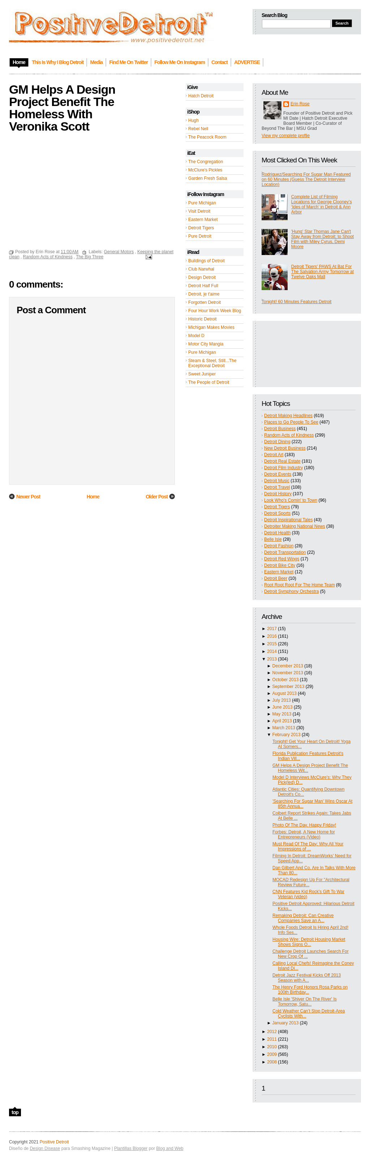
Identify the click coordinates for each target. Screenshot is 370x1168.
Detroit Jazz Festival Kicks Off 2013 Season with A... (306, 978)
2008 (272, 1062)
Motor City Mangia (205, 344)
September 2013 (288, 686)
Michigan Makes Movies (211, 327)
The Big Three (89, 256)
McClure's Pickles (205, 170)
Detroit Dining (277, 441)
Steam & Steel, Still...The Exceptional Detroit (212, 363)
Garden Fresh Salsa (207, 178)
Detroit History (278, 493)
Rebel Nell (198, 128)
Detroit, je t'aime (203, 294)
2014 (272, 651)
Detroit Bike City (279, 565)
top (15, 1112)
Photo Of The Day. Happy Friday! (304, 825)
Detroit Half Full (203, 285)
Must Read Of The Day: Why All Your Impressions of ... (308, 846)
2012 (272, 1031)
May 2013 (282, 714)
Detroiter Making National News (294, 526)
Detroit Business (280, 428)
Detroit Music (276, 480)
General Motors (119, 251)
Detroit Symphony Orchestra (291, 591)
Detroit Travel (277, 487)
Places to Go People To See (291, 422)
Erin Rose (300, 103)
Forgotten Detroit (204, 302)
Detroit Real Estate (282, 461)
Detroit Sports (277, 513)
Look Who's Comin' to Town (290, 500)
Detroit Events (277, 474)
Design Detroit (202, 277)
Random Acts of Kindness (289, 435)
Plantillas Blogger (131, 1148)
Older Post (157, 497)
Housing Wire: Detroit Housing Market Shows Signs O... (308, 942)
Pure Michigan (202, 202)
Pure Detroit (199, 236)
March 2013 (283, 727)
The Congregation (205, 161)
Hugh (193, 120)
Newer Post (28, 497)
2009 (272, 1054)
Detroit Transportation (285, 552)
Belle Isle (273, 539)
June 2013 (282, 707)
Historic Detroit (202, 319)
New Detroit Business (285, 448)
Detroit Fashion (278, 545)
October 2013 (285, 679)
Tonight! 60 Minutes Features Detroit (296, 301)
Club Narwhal (201, 269)
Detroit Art (273, 454)
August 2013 (284, 693)
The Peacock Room (207, 137)
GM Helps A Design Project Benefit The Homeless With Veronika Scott (62, 107)
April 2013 (282, 720)
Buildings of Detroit (206, 260)
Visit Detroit (199, 211)
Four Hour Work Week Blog (214, 310)
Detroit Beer (275, 578)
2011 (272, 1039)
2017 (272, 628)
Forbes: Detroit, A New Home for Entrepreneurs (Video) (303, 834)
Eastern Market (203, 219)
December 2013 (287, 665)
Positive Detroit (54, 1141)
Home (93, 497)
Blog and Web (169, 1148)
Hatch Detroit (201, 95)
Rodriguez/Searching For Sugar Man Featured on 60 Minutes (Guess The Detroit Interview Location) (306, 179)
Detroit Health (277, 532)
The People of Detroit (208, 382)
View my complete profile (286, 135)
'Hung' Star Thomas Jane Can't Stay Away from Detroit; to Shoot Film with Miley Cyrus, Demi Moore (322, 239)
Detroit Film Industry (283, 467)
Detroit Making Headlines (288, 415)
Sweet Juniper (202, 374)
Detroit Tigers (201, 227)
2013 (272, 659)
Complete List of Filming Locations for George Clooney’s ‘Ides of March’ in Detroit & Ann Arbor (321, 204)
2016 (272, 636)
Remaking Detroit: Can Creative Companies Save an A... (303, 918)
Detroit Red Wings (281, 558)
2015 (272, 643)
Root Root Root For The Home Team (299, 584)
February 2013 (286, 734)
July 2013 (281, 700)
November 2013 (287, 672)
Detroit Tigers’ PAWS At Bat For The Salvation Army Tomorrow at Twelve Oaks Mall (322, 271)
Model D (196, 335)
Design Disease (45, 1148)
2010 (272, 1046)
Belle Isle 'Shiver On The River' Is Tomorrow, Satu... (304, 1002)
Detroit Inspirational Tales (288, 519)
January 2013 (285, 1022)
